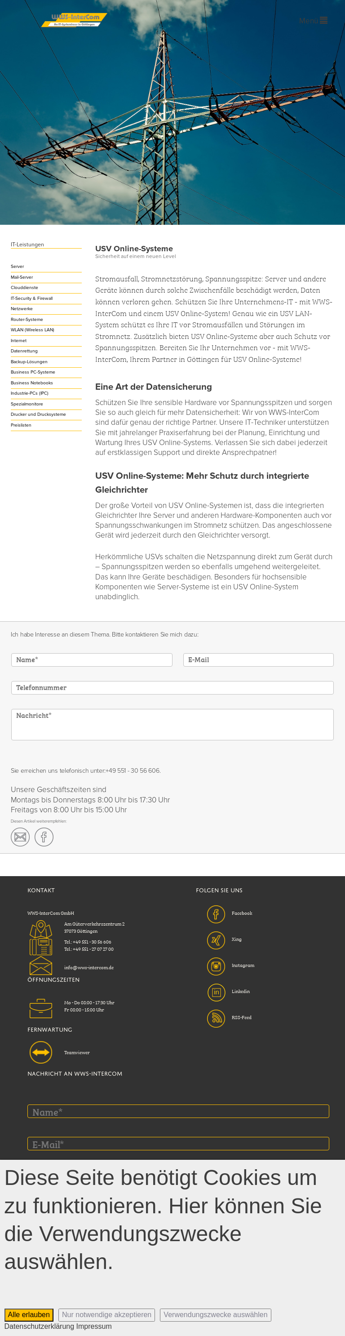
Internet (19, 340)
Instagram (243, 965)
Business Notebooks (32, 383)
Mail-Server (22, 277)
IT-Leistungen (27, 244)
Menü (313, 21)
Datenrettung (24, 351)
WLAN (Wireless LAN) (32, 330)
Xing (237, 939)
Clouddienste (24, 287)
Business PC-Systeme (33, 372)
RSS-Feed (242, 1017)
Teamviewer (77, 1052)
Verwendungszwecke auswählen (215, 1314)
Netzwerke (22, 309)
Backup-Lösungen (29, 362)
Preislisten (21, 425)
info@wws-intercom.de (89, 967)
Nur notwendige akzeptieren (106, 1314)
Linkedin (241, 991)
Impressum (94, 1326)
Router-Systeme (27, 319)
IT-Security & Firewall (32, 298)
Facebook (242, 912)
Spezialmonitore (27, 404)
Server (17, 266)
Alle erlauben (29, 1314)
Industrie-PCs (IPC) (30, 393)
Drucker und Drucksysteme (38, 414)
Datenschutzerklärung (39, 1326)
